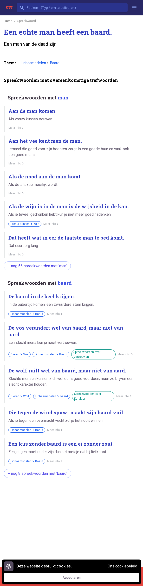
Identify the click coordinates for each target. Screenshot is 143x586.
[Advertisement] (73, 519)
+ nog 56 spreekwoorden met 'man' (37, 266)
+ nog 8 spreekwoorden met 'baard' (37, 473)
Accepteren (76, 579)
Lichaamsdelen (33, 63)
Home (8, 21)
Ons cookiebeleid (122, 566)
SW (9, 7)
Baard (54, 63)
